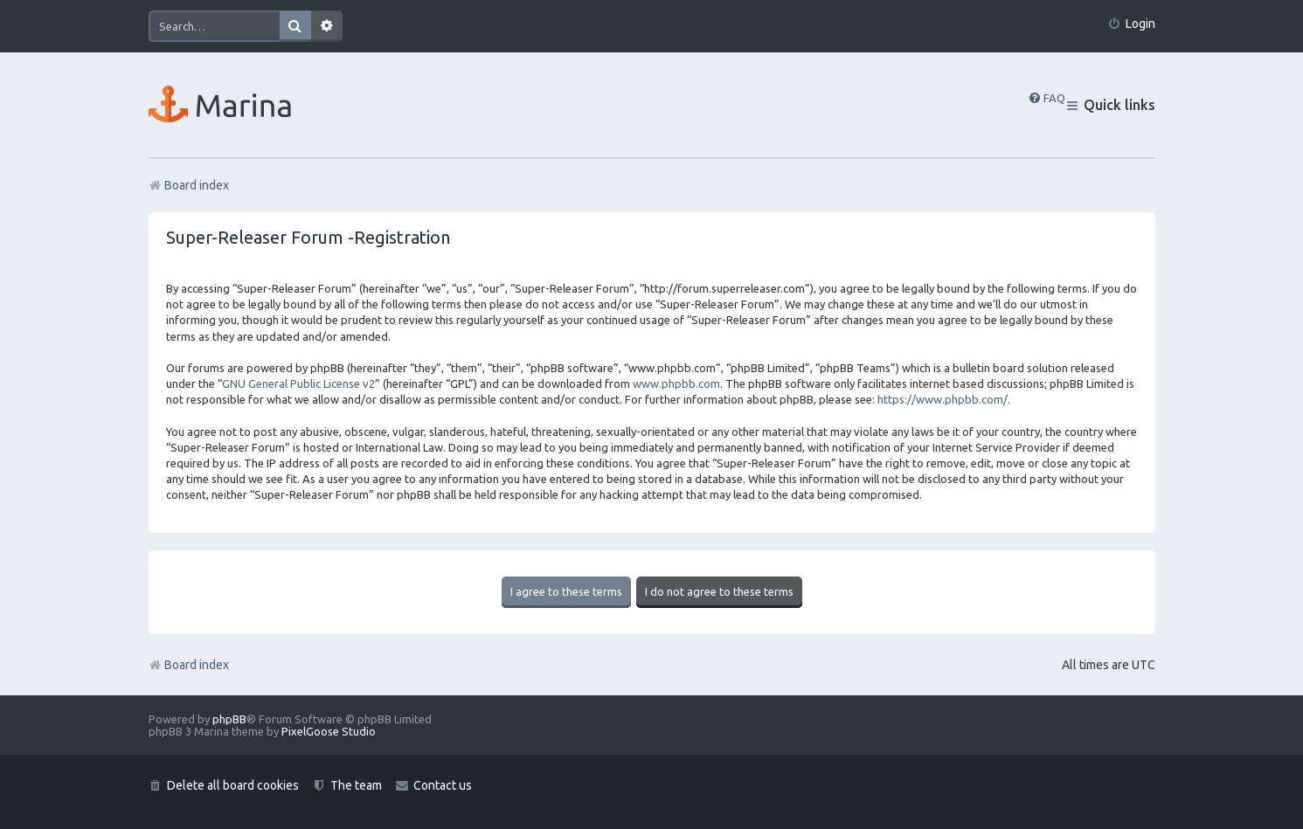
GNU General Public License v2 (298, 383)
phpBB (229, 719)
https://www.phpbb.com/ (942, 399)
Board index (189, 665)
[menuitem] (1131, 24)
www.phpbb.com (676, 383)
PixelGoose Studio (328, 731)
